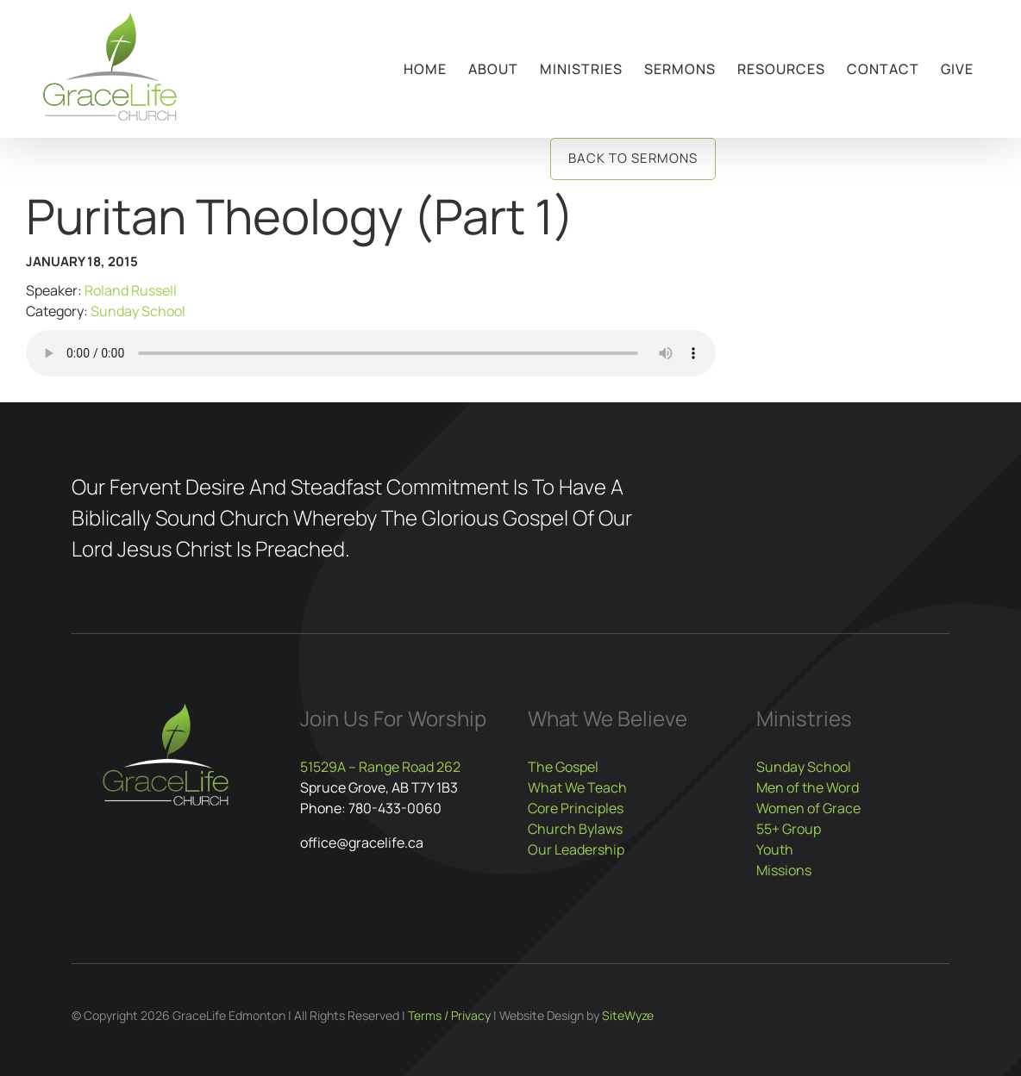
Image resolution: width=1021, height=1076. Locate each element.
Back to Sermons (633, 158)
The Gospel (563, 766)
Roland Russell (131, 290)
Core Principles (575, 808)
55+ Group (788, 828)
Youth (774, 849)
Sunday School (138, 311)
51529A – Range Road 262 (380, 766)
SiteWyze (628, 1015)
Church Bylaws (575, 828)
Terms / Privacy (449, 1015)
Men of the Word (807, 787)
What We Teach (577, 787)
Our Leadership (576, 849)
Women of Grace (808, 808)
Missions (783, 870)
